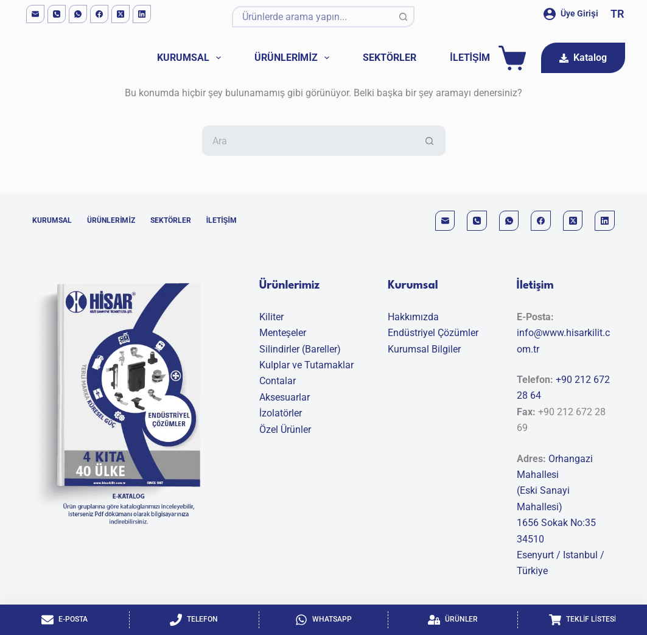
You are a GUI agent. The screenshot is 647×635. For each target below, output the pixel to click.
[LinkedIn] (142, 14)
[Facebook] (99, 14)
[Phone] (56, 14)
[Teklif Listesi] (582, 620)
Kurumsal (191, 58)
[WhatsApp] (78, 14)
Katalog (583, 57)
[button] (617, 14)
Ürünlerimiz (294, 58)
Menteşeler (282, 333)
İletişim (470, 57)
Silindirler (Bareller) (300, 349)
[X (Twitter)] (120, 14)
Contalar (277, 381)
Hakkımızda (413, 317)
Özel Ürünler (285, 429)
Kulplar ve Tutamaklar (306, 365)
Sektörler (389, 57)
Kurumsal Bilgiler (424, 349)
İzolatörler (280, 413)
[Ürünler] (453, 620)
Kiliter (271, 317)
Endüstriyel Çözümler (433, 333)
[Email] (35, 14)
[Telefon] (194, 620)
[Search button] (403, 16)
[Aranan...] (312, 16)
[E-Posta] (64, 620)
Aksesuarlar (284, 397)
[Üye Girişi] (571, 14)
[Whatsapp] (324, 620)
